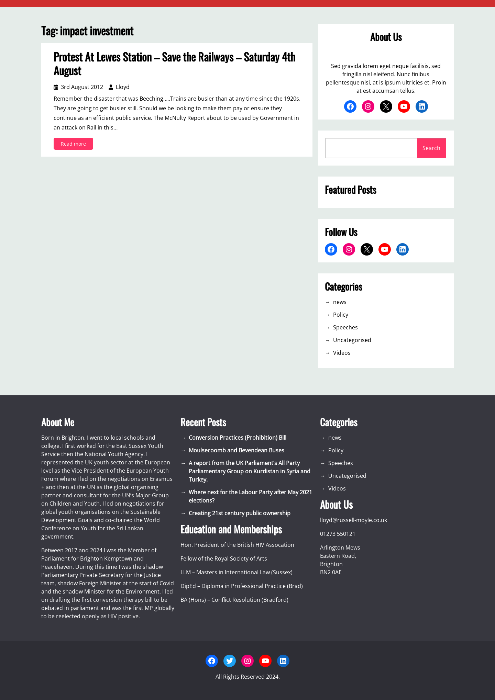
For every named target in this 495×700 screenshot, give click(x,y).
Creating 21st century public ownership (239, 513)
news (339, 302)
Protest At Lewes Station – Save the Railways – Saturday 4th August (174, 63)
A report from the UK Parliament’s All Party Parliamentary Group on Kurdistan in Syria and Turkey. (249, 471)
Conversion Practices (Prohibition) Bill (237, 437)
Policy (340, 314)
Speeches (345, 327)
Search (431, 148)
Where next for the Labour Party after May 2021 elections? (250, 496)
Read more (75, 145)
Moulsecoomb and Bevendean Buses (236, 450)
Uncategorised (352, 340)
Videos (342, 353)
